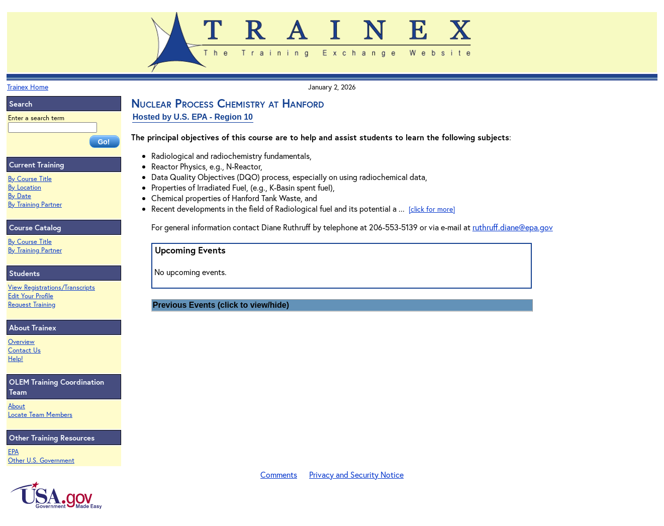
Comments (278, 474)
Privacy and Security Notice (356, 474)
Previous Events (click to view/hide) (221, 305)
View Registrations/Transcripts (51, 287)
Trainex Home (27, 87)
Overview (21, 341)
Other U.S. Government (41, 460)
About (16, 406)
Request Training (31, 304)
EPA (13, 452)
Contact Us (24, 350)
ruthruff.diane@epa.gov (512, 227)
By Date (19, 196)
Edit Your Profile (30, 296)
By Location (24, 187)
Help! (15, 359)
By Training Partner (35, 204)
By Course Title (30, 178)
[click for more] (432, 209)
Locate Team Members (40, 414)
